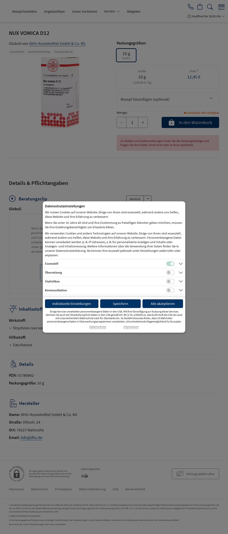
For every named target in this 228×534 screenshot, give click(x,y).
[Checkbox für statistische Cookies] (170, 281)
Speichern (120, 303)
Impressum (131, 327)
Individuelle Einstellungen (71, 303)
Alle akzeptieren (163, 303)
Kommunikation (56, 290)
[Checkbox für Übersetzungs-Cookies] (170, 272)
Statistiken (52, 281)
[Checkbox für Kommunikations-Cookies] (170, 290)
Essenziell (51, 264)
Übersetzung (53, 272)
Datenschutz (97, 327)
